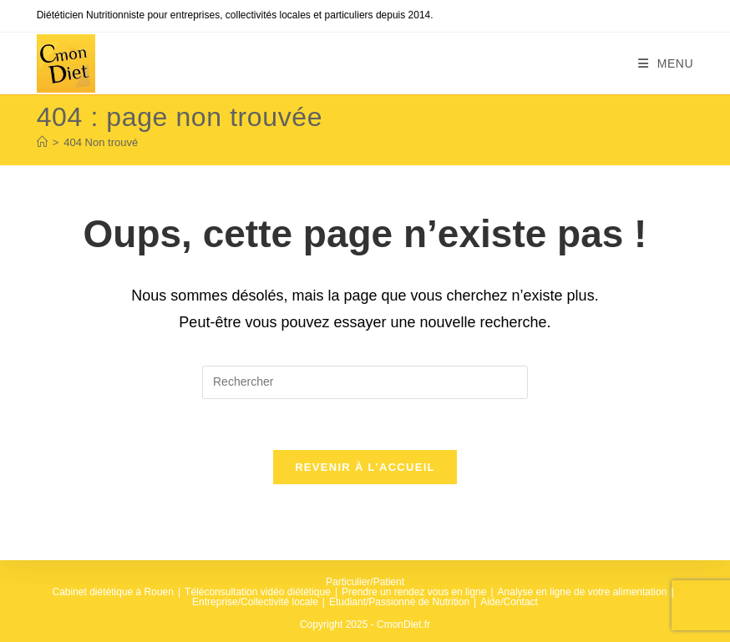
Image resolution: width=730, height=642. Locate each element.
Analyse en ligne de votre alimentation (582, 592)
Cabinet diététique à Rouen (113, 592)
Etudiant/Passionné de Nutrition (399, 602)
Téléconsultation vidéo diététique (258, 592)
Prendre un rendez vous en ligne (414, 592)
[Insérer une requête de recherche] (365, 382)
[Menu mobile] (666, 63)
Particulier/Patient (365, 582)
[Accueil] (42, 142)
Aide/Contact (509, 602)
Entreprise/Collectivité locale (255, 602)
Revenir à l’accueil (365, 467)
